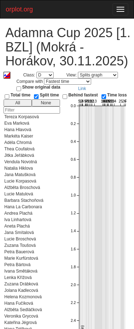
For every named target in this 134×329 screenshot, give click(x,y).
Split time (49, 95)
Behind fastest (83, 95)
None (46, 102)
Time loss (117, 95)
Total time (20, 95)
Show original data (41, 87)
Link (82, 88)
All (17, 102)
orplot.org (19, 9)
